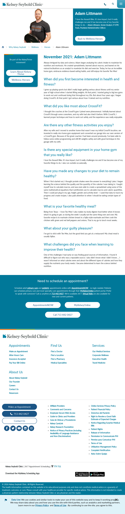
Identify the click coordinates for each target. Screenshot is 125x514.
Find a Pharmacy (58, 359)
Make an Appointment (18, 351)
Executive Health (99, 359)
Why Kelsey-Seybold (17, 47)
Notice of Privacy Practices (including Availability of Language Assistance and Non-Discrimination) (65, 433)
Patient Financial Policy (100, 409)
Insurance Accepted (17, 359)
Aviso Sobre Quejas (99, 454)
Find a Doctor (56, 351)
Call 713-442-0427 (62, 314)
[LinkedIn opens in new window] (25, 428)
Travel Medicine (98, 363)
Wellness (35, 47)
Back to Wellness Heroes (90, 38)
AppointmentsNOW (80, 288)
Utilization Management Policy (103, 447)
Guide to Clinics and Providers (62, 416)
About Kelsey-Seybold (18, 378)
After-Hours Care (16, 355)
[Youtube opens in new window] (19, 428)
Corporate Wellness (100, 355)
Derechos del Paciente (100, 413)
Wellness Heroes (21, 79)
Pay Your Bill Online (17, 363)
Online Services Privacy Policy (103, 406)
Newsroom (13, 393)
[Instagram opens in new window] (31, 428)
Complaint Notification (100, 450)
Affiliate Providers (57, 406)
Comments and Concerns (60, 409)
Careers (12, 385)
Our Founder (14, 382)
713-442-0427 (57, 294)
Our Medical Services (101, 351)
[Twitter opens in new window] (13, 428)
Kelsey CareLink (56, 423)
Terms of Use (96, 443)
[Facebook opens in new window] (6, 428)
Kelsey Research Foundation (62, 427)
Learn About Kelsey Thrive (20, 72)
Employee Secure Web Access (62, 413)
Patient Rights (97, 429)
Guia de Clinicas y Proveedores (63, 420)
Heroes (47, 47)
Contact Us (13, 389)
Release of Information (100, 433)
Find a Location (57, 355)
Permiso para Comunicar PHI (103, 440)
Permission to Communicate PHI (104, 436)
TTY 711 (56, 466)
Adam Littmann (62, 47)
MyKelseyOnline (86, 291)
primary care (32, 288)
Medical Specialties (59, 363)
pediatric (45, 288)
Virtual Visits (88, 294)
